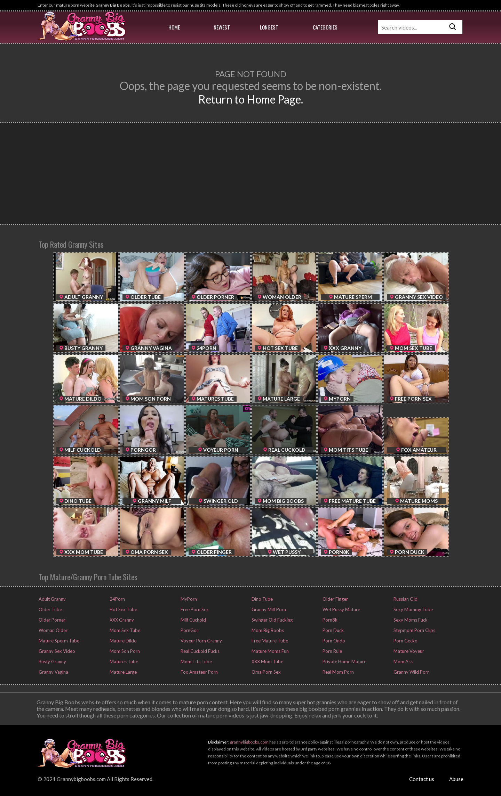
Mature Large (123, 672)
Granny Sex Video (56, 651)
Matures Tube (123, 661)
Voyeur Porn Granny (201, 640)
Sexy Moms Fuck (410, 620)
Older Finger (334, 599)
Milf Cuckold (193, 620)
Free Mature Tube (269, 640)
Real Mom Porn (337, 672)
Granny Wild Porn (411, 672)
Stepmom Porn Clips (413, 630)
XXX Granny (121, 620)
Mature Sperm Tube (58, 640)
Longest (269, 27)
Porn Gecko (405, 640)
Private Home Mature (343, 661)
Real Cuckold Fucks (200, 651)
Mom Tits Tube (196, 661)
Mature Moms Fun (269, 651)
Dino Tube (261, 599)
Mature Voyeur (408, 651)
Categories (325, 27)
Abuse (456, 779)
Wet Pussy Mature (340, 609)
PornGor (189, 630)
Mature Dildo (123, 640)
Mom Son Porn (124, 651)
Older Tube (50, 609)
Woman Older (52, 630)
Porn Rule (331, 651)
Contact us (421, 779)
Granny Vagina (53, 672)
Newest (222, 27)
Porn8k (329, 620)
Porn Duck (332, 630)
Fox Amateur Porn (199, 672)
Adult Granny (52, 599)
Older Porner (51, 620)
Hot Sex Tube (123, 609)
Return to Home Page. (250, 99)
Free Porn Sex (194, 609)
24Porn (117, 599)
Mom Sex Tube (124, 630)
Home (174, 27)
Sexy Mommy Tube (412, 609)
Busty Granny (52, 661)
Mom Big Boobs (267, 630)
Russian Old (405, 599)
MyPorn (188, 599)
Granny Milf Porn (268, 609)
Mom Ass (402, 661)
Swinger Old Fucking (271, 620)
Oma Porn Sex (265, 672)
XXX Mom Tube (266, 661)
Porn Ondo (333, 640)
